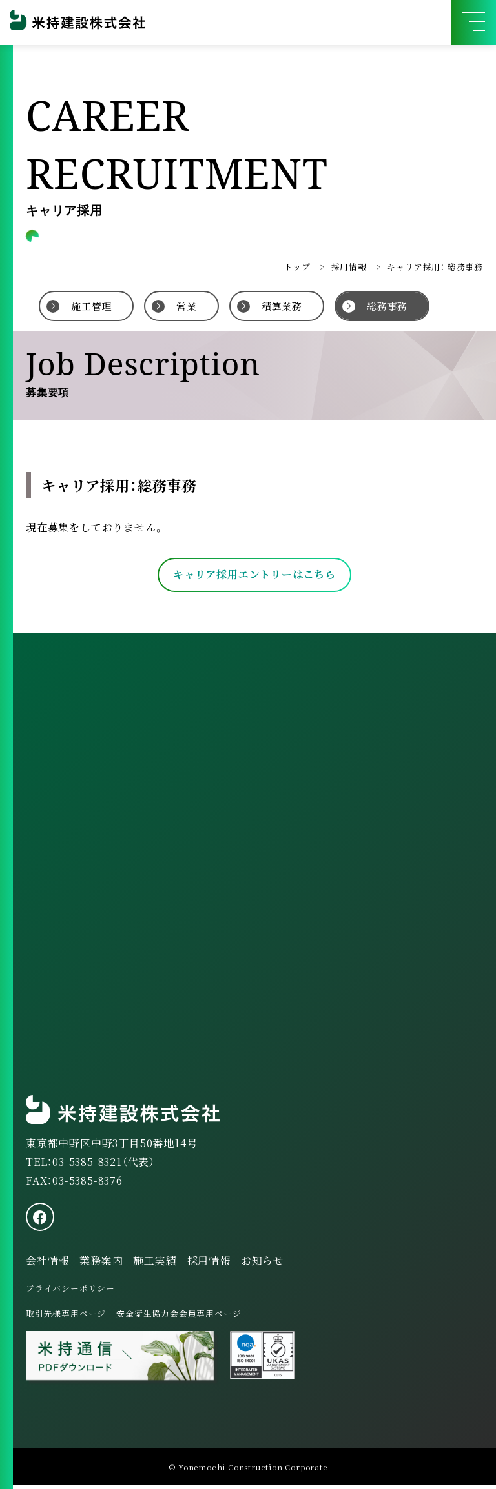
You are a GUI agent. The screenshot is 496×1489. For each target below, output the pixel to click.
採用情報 (349, 267)
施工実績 (154, 1264)
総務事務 (387, 306)
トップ (297, 267)
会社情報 (47, 1264)
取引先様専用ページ (66, 1317)
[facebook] (40, 1221)
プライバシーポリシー (70, 1292)
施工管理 (91, 306)
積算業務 (282, 306)
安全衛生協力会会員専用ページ (178, 1317)
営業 (186, 306)
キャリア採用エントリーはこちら (254, 574)
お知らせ (262, 1264)
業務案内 (101, 1264)
